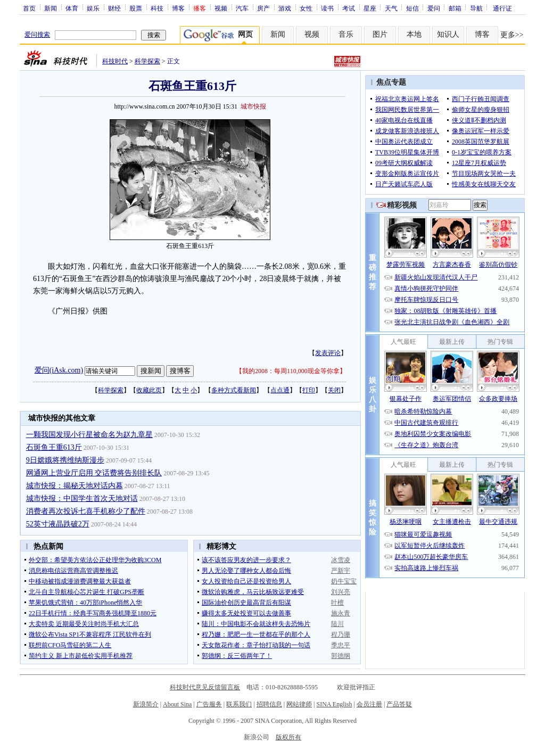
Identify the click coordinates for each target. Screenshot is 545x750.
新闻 (50, 8)
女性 (306, 8)
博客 (178, 8)
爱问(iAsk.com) (59, 370)
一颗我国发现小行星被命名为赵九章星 (89, 435)
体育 (71, 8)
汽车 (242, 8)
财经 (114, 8)
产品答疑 (399, 704)
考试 (348, 8)
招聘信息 (269, 704)
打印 (308, 390)
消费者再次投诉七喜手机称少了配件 (85, 511)
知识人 (448, 34)
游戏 (284, 8)
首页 (29, 8)
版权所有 (288, 737)
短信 (412, 8)
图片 (380, 34)
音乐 (345, 34)
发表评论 (328, 353)
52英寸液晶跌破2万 (57, 524)
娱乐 (93, 8)
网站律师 (299, 704)
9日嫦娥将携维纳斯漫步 (65, 460)
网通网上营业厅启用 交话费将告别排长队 (94, 473)
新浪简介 (146, 704)
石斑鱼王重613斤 (54, 447)
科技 (157, 8)
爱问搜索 (37, 34)
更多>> (512, 35)
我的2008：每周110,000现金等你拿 (291, 371)
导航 (476, 8)
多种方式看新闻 (233, 390)
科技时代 (115, 61)
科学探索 (147, 61)
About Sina (177, 704)
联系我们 (239, 704)
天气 (391, 8)
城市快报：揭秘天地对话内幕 (74, 486)
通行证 (502, 8)
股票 (135, 8)
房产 (263, 8)
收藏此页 (149, 390)
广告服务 (209, 704)
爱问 (433, 8)
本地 (414, 34)
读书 (327, 8)
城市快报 (253, 106)
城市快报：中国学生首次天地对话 (82, 498)
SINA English (334, 704)
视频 (220, 8)
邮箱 (455, 8)
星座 (370, 8)
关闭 (334, 390)
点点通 (280, 390)
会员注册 (369, 704)
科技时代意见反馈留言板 (205, 687)
